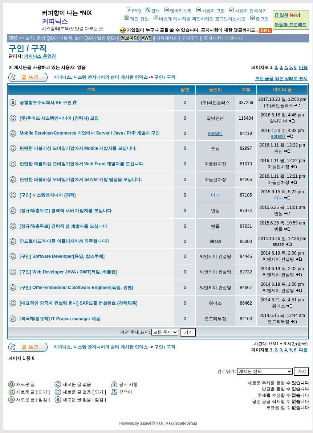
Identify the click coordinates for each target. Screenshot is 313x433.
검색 (153, 10)
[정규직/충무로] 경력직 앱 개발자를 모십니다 (63, 226)
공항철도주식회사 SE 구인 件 (48, 102)
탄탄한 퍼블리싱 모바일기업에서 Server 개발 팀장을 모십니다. (81, 179)
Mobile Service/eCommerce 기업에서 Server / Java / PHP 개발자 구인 (90, 133)
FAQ (134, 10)
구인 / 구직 (27, 48)
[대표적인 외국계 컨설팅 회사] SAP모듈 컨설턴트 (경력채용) (79, 303)
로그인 (259, 18)
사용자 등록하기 (248, 10)
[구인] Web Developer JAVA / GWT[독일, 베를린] (68, 272)
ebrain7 (215, 133)
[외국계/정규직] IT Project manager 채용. (60, 318)
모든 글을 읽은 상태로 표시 (281, 78)
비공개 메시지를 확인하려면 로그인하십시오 (199, 18)
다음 (303, 67)
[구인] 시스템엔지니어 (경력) (48, 195)
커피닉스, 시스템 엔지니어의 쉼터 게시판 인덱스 (100, 77)
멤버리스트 (178, 10)
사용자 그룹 (210, 10)
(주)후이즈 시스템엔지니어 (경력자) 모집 (59, 118)
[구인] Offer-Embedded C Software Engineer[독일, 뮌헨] (76, 287)
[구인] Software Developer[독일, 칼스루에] (62, 256)
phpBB (145, 423)
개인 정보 (137, 18)
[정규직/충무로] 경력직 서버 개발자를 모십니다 (65, 210)
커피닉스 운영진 (40, 56)
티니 (215, 195)
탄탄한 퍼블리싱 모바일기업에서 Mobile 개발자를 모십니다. (78, 148)
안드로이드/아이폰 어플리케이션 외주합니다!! (64, 241)
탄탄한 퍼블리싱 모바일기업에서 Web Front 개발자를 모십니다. (82, 163)
